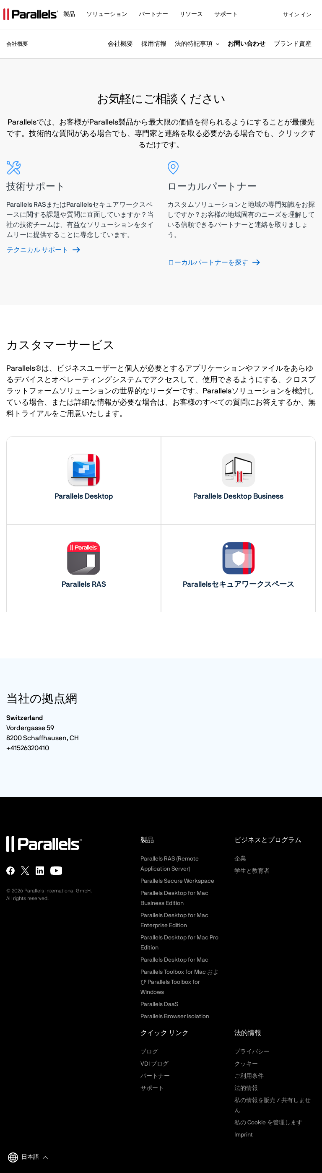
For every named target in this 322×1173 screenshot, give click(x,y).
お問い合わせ (246, 44)
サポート (152, 1088)
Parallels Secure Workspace (177, 881)
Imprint (243, 1135)
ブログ (149, 1052)
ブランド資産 (293, 44)
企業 (240, 859)
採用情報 (153, 44)
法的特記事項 (194, 44)
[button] (73, 15)
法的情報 (246, 1088)
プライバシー (252, 1052)
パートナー (155, 1076)
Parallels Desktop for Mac (174, 960)
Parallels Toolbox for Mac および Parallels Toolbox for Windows (179, 982)
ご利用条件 (249, 1076)
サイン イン (292, 15)
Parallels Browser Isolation (174, 1017)
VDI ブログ (154, 1064)
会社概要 (120, 44)
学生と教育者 (252, 871)
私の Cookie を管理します (268, 1123)
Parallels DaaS (159, 1004)
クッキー (246, 1064)
